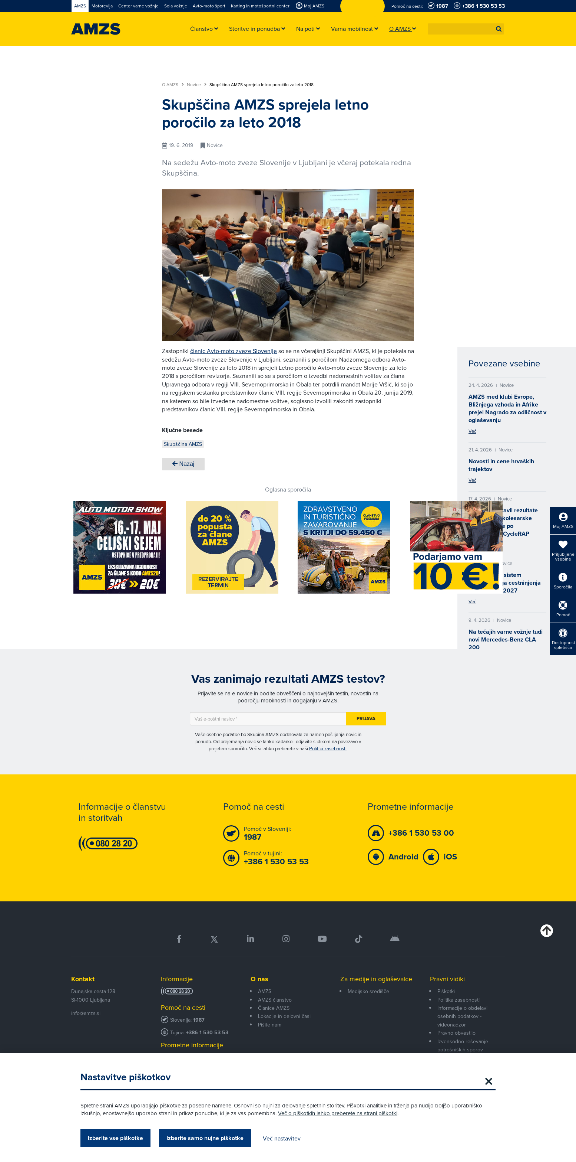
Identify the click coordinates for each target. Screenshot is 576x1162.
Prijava (366, 718)
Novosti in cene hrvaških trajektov (501, 465)
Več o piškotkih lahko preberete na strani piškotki (337, 1113)
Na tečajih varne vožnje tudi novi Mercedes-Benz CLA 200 (506, 639)
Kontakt (83, 979)
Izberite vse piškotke (115, 1138)
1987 (199, 1020)
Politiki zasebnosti (328, 748)
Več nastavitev (282, 1138)
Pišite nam (269, 1024)
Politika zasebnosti (458, 999)
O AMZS (173, 84)
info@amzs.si (85, 1013)
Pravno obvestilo (456, 1033)
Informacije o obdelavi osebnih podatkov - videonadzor (462, 1016)
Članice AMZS (273, 1008)
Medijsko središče (368, 991)
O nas (259, 979)
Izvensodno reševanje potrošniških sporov (462, 1045)
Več (472, 431)
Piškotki (446, 991)
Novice (196, 84)
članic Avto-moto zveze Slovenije (233, 351)
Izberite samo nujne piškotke (205, 1138)
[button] (499, 29)
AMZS (264, 991)
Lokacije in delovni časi (284, 1016)
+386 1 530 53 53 (207, 1032)
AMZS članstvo (275, 999)
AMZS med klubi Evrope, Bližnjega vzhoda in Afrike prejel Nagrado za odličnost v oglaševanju (507, 408)
